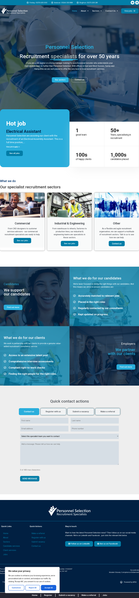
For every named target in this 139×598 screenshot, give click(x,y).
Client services (9, 550)
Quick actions (36, 526)
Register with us (39, 537)
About (84, 11)
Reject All (32, 588)
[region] (32, 580)
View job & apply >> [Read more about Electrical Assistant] (13, 147)
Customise (16, 588)
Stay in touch (71, 526)
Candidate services (11, 546)
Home (74, 11)
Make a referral (38, 533)
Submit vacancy (38, 542)
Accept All (49, 588)
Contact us (117, 243)
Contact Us (111, 11)
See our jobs (22, 240)
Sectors (97, 11)
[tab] (29, 411)
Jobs (5, 554)
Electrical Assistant (23, 131)
